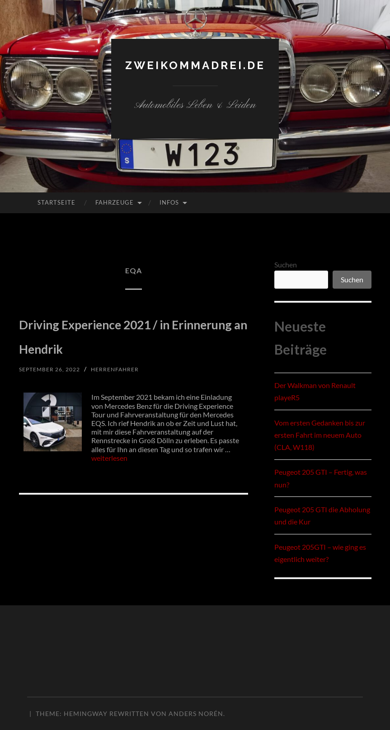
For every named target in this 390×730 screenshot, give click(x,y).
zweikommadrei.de (195, 64)
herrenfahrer (127, 393)
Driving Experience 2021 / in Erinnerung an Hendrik (131, 346)
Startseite (56, 202)
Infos (169, 202)
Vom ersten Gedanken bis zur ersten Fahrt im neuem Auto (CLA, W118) (319, 434)
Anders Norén (196, 713)
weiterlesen (109, 482)
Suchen (285, 264)
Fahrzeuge (114, 202)
